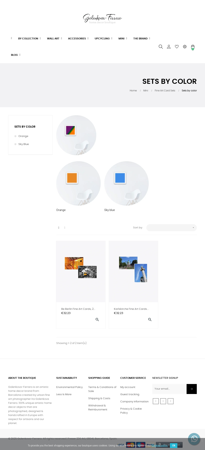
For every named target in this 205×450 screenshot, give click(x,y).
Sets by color (24, 126)
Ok (173, 445)
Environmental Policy (69, 382)
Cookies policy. (160, 445)
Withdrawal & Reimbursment (97, 402)
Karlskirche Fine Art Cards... (121, 304)
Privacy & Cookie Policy (131, 405)
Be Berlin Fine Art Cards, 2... (78, 303)
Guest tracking (129, 389)
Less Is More (63, 389)
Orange (23, 136)
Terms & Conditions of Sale (102, 384)
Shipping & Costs (99, 393)
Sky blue (23, 144)
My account (127, 382)
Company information (134, 396)
